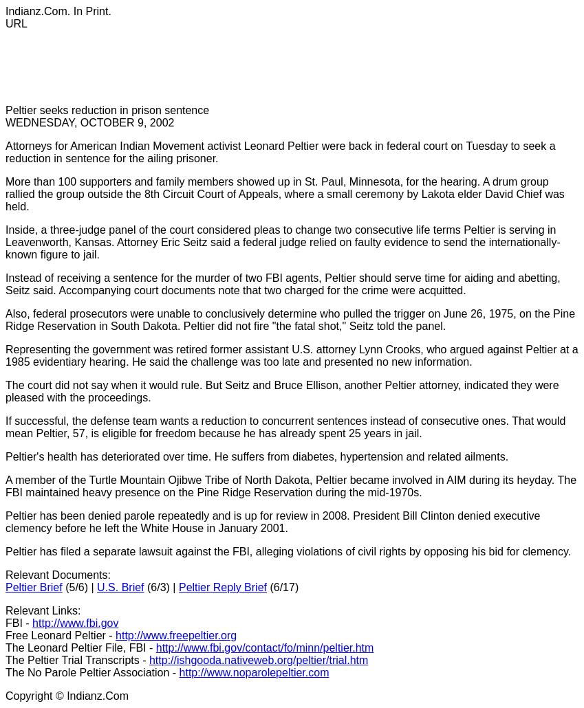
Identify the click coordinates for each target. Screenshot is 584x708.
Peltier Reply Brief (223, 587)
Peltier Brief (34, 587)
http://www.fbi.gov (75, 623)
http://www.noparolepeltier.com (254, 672)
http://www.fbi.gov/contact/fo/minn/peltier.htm (265, 648)
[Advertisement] (256, 73)
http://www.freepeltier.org (176, 635)
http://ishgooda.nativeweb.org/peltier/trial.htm (258, 660)
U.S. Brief (120, 587)
